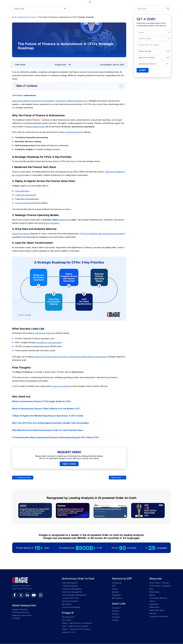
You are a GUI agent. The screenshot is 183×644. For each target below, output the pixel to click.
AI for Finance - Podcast (159, 583)
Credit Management (70, 586)
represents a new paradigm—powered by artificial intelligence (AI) (50, 101)
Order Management (70, 583)
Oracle (114, 589)
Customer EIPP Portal (70, 598)
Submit (142, 70)
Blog (151, 589)
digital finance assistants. (49, 223)
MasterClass (154, 607)
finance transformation (35, 126)
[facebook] (14, 595)
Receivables (67, 604)
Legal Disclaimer (18, 589)
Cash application (22, 191)
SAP (113, 586)
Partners (115, 614)
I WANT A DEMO (69, 464)
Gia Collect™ (67, 620)
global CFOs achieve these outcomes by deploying (71, 356)
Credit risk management (25, 195)
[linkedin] (27, 595)
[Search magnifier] (168, 8)
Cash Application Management (74, 595)
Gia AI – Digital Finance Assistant (75, 626)
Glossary (152, 613)
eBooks (152, 595)
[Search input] (151, 8)
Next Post (117, 477)
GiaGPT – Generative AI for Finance (76, 629)
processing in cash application (49, 342)
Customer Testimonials (158, 616)
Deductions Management (72, 592)
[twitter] (21, 595)
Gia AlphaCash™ (68, 617)
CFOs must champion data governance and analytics (103, 233)
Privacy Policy (28, 589)
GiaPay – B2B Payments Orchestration (77, 623)
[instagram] (40, 595)
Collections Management (72, 589)
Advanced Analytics (70, 601)
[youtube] (33, 595)
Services (115, 611)
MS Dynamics (117, 598)
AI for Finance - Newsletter (160, 586)
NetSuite (115, 592)
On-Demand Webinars (158, 598)
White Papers (154, 592)
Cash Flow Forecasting (71, 607)
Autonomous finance (21, 233)
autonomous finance (75, 132)
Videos (152, 601)
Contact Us (116, 608)
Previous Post (22, 477)
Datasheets (153, 604)
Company (116, 617)
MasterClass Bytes (156, 610)
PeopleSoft (116, 595)
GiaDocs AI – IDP (68, 632)
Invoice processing (23, 203)
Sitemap (115, 620)
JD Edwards (116, 583)
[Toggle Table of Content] (120, 86)
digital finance (65, 220)
